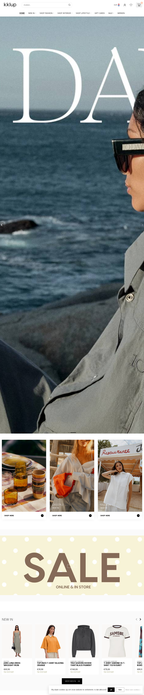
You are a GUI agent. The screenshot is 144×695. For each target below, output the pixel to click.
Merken (121, 13)
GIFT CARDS (100, 13)
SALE (110, 13)
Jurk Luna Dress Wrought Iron (12, 664)
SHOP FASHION (46, 13)
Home (22, 13)
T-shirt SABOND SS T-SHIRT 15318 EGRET (114, 664)
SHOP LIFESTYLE (83, 13)
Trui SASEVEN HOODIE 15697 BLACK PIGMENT (81, 664)
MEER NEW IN (72, 681)
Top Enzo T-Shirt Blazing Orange (50, 664)
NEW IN (31, 13)
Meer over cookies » (132, 690)
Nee (120, 689)
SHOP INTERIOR (64, 13)
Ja (111, 689)
